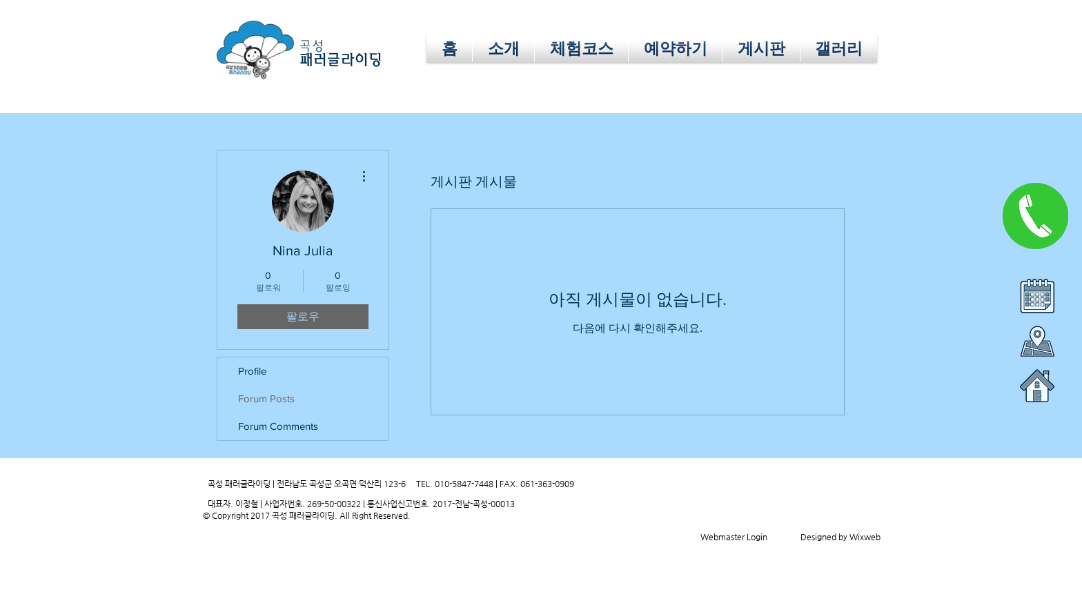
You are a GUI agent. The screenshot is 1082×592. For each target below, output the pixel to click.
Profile (252, 371)
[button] (675, 48)
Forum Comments (278, 426)
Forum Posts (266, 398)
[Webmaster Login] (733, 537)
